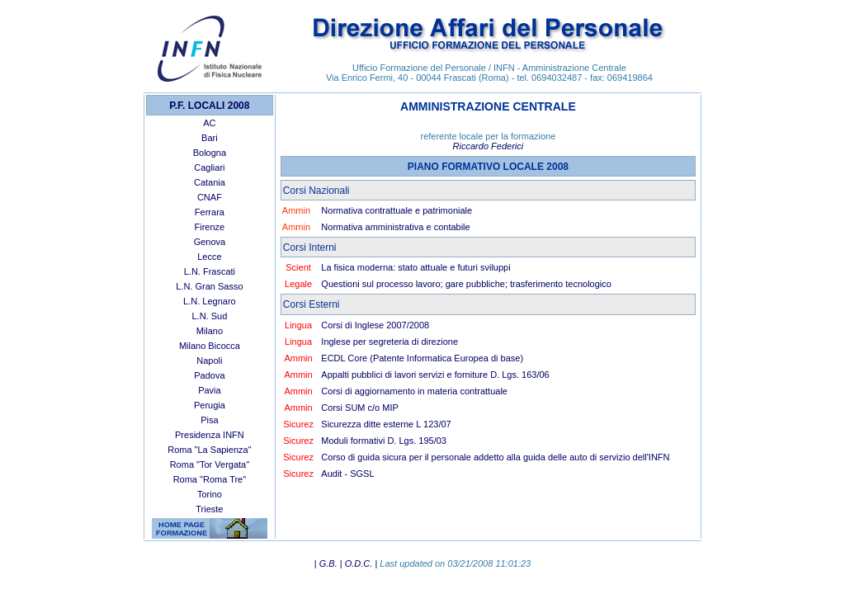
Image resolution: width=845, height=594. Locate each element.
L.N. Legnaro (209, 301)
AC (209, 123)
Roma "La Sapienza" (209, 450)
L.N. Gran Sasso (209, 286)
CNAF (209, 197)
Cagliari (209, 167)
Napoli (209, 360)
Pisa (209, 420)
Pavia (209, 390)
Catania (209, 182)
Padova (209, 375)
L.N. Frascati (209, 271)
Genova (210, 242)
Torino (209, 494)
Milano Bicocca (209, 346)
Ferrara (209, 212)
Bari (209, 138)
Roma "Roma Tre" (210, 479)
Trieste (209, 509)
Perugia (209, 405)
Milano (209, 331)
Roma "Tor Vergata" (209, 464)
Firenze (210, 227)
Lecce (209, 257)
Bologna (209, 153)
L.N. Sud (209, 316)
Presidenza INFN (209, 435)
